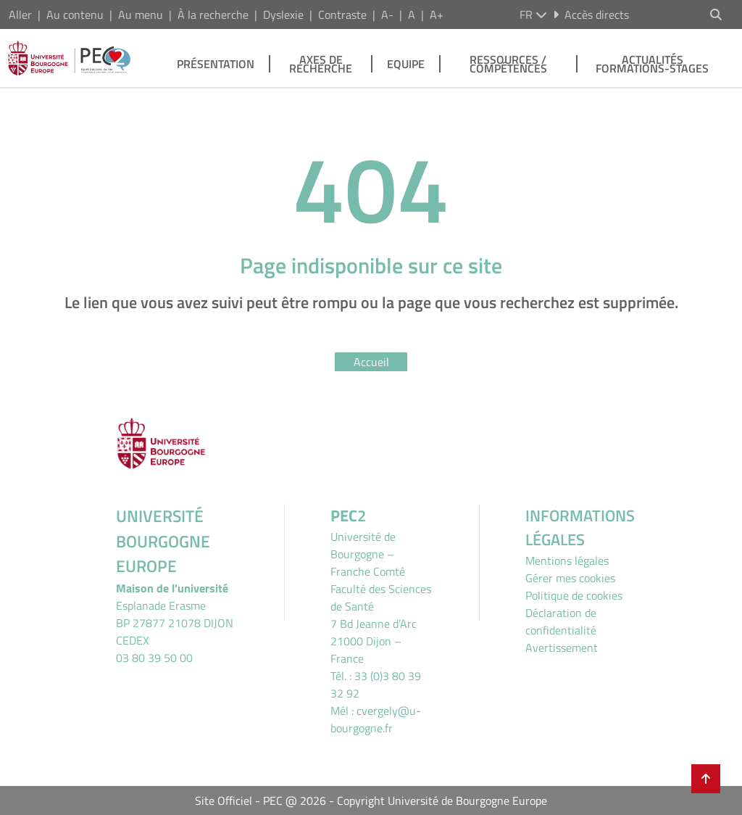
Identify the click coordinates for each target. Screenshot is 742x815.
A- (387, 14)
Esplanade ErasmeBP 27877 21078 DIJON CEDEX (174, 623)
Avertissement (561, 647)
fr (533, 14)
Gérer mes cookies (570, 578)
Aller (20, 14)
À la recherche (213, 14)
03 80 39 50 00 (154, 657)
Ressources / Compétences (508, 64)
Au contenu (75, 14)
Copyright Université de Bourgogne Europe (442, 800)
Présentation (215, 63)
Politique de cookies (573, 595)
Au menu (140, 14)
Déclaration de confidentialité (560, 621)
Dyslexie (283, 14)
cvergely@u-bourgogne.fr (375, 719)
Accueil (371, 362)
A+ (436, 14)
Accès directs (591, 14)
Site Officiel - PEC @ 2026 (260, 800)
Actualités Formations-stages (652, 64)
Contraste (342, 14)
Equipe (406, 63)
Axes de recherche (320, 64)
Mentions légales (567, 560)
